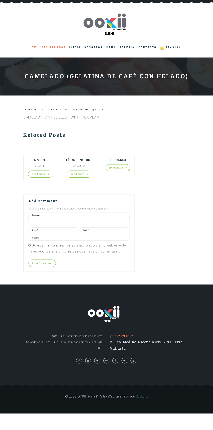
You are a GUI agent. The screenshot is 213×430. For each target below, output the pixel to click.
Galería (127, 47)
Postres (34, 109)
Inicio (75, 47)
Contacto (147, 47)
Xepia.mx (142, 413)
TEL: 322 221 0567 (49, 47)
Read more (38, 175)
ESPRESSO (118, 160)
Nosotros (94, 47)
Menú (111, 47)
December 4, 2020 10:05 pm (80, 109)
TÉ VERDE (40, 160)
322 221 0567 (126, 350)
